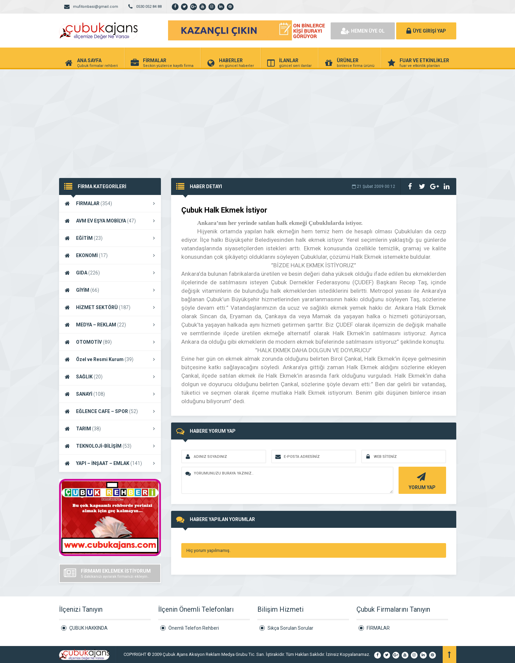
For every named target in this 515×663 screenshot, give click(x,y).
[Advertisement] (257, 120)
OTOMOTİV (110, 342)
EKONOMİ (110, 255)
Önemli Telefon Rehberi (193, 628)
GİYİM (110, 290)
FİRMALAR (110, 203)
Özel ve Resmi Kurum (110, 359)
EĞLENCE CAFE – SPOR (110, 411)
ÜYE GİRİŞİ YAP (426, 30)
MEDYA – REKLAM (110, 324)
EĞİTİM (110, 238)
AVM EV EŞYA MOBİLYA (110, 220)
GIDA (110, 272)
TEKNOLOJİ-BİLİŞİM (110, 445)
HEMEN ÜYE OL (363, 30)
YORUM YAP (421, 480)
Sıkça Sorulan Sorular (290, 628)
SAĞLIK (110, 376)
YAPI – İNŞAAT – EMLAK (110, 463)
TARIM (110, 428)
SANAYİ (110, 394)
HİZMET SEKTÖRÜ (110, 307)
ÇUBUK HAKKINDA (88, 628)
